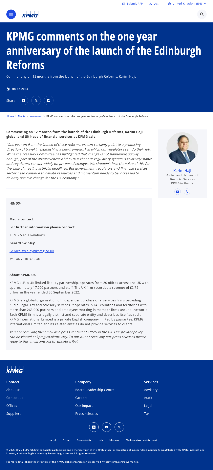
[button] (178, 191)
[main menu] (11, 14)
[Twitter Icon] (119, 427)
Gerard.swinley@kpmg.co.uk (32, 251)
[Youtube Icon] (106, 427)
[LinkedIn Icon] (94, 427)
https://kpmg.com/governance (120, 461)
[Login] (155, 4)
